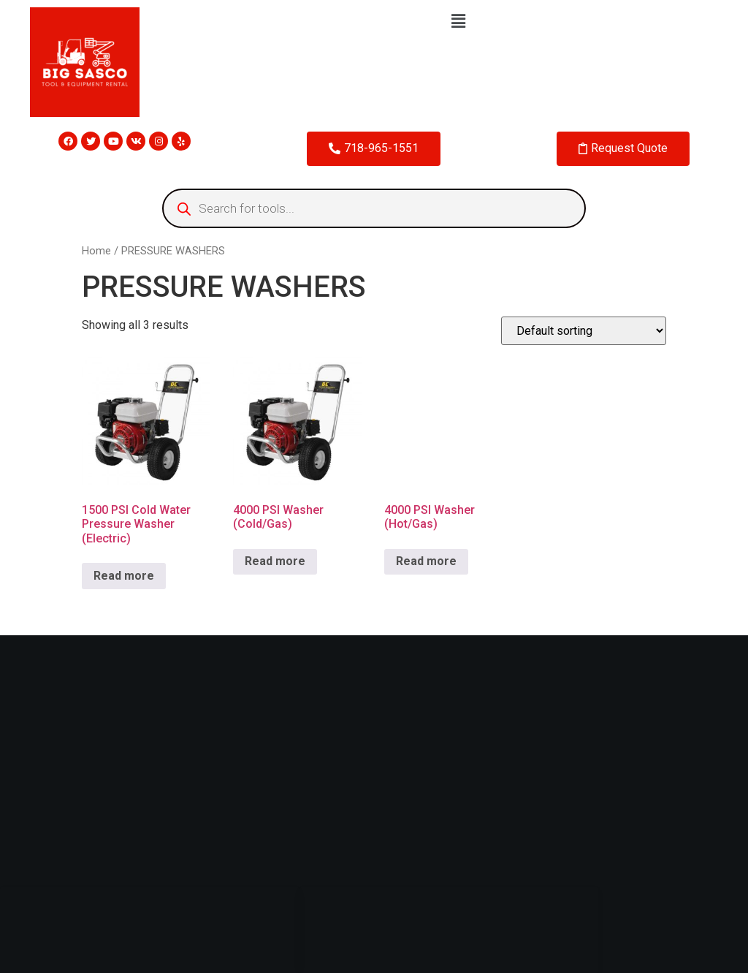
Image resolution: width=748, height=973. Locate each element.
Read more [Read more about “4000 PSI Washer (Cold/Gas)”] (275, 561)
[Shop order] (583, 331)
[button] (458, 21)
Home (96, 250)
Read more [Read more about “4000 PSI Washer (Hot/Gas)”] (426, 561)
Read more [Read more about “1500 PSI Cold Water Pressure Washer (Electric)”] (124, 576)
